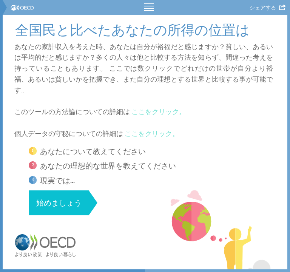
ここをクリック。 (158, 111)
